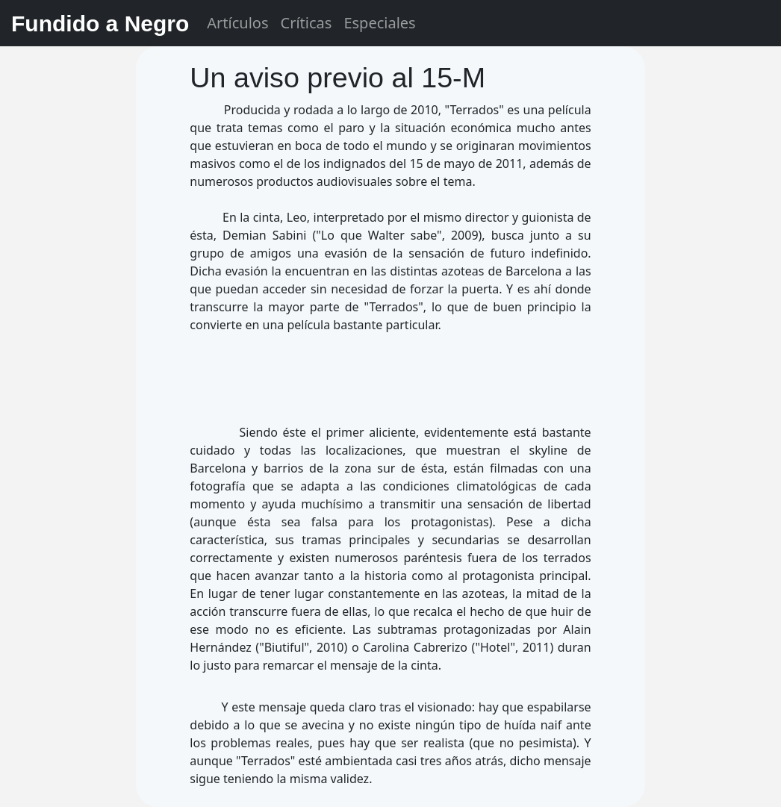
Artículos (237, 23)
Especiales (379, 23)
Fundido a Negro (100, 23)
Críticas (306, 23)
